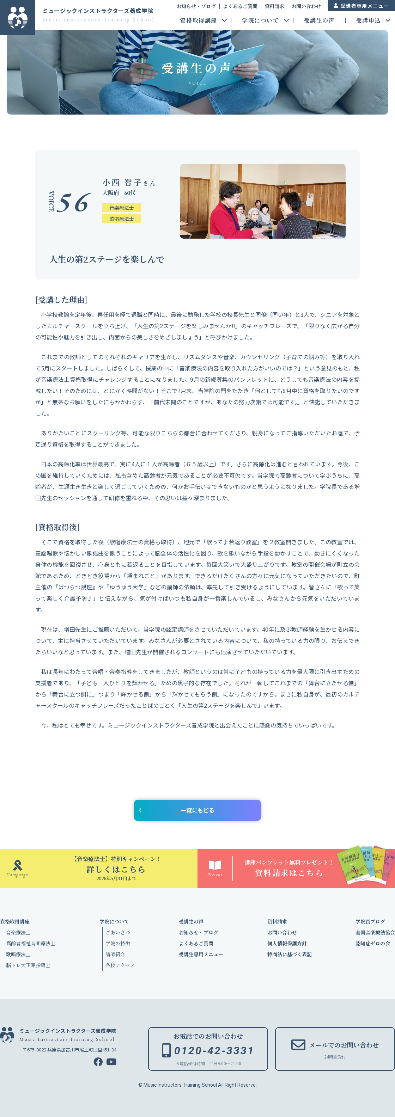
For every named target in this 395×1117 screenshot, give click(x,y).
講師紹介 (115, 954)
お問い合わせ (306, 6)
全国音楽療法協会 (375, 932)
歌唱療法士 (18, 954)
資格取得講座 (198, 21)
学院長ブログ (370, 921)
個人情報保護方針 (287, 943)
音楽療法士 (18, 932)
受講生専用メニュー (201, 954)
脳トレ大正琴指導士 (28, 965)
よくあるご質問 (240, 6)
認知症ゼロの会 (373, 943)
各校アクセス (120, 965)
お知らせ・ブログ (196, 6)
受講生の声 (319, 21)
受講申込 (368, 21)
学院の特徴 (117, 943)
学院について (260, 21)
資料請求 (274, 6)
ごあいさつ (117, 932)
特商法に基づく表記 (289, 954)
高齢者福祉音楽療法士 (30, 943)
